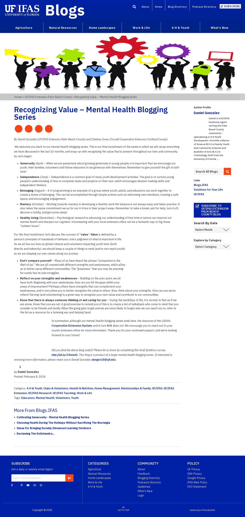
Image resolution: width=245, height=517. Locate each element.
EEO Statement (196, 486)
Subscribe (232, 6)
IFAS (212, 510)
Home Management (107, 388)
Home (158, 6)
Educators (28, 398)
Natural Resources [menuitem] (63, 27)
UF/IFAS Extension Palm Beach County (48, 97)
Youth (75, 398)
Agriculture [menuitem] (23, 27)
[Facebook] (12, 485)
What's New (145, 491)
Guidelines (144, 486)
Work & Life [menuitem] (141, 27)
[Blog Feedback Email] (35, 485)
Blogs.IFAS (201, 185)
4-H (109, 325)
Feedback (144, 473)
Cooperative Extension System (72, 325)
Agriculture (94, 469)
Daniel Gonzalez (206, 113)
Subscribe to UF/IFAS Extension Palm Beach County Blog (215, 210)
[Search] (134, 7)
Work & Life (84, 393)
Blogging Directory (149, 478)
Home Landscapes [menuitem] (102, 27)
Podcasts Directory (149, 482)
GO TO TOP (123, 510)
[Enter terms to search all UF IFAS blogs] (209, 171)
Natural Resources (99, 473)
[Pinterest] (22, 485)
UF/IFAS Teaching (64, 393)
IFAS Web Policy (197, 482)
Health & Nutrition (81, 388)
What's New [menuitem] (219, 27)
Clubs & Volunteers (55, 388)
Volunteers (63, 398)
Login (141, 495)
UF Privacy (193, 469)
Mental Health (45, 398)
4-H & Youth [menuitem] (180, 27)
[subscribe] (69, 477)
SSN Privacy (194, 473)
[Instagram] (41, 485)
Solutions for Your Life (208, 189)
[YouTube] (28, 485)
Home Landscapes (99, 478)
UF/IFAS (157, 388)
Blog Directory (177, 6)
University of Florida (200, 510)
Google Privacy (196, 478)
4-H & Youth (34, 388)
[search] (227, 171)
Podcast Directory (204, 6)
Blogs (65, 10)
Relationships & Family (136, 388)
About (145, 6)
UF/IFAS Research (40, 393)
